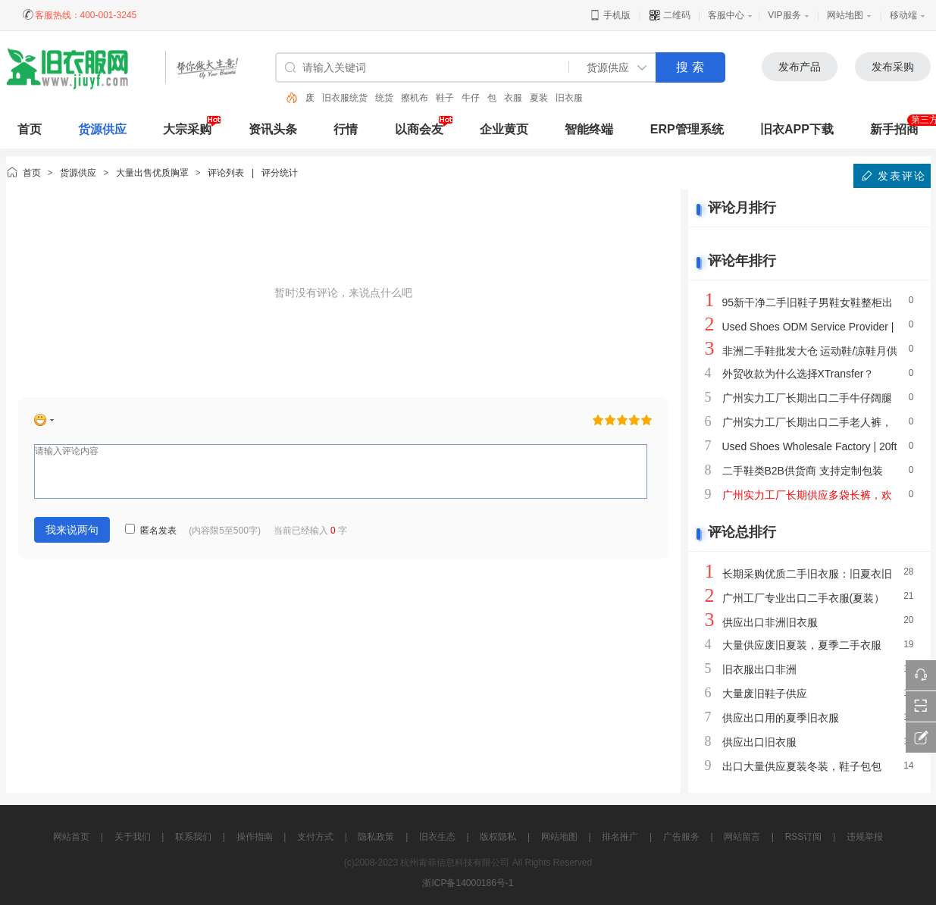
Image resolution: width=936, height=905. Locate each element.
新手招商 (894, 129)
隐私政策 (376, 836)
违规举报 (865, 836)
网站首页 (71, 836)
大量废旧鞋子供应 (764, 693)
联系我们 (193, 836)
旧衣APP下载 (797, 129)
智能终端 (589, 129)
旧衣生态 (437, 836)
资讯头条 (273, 129)
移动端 (903, 15)
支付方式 (315, 836)
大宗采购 (187, 129)
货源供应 (102, 129)
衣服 (513, 97)
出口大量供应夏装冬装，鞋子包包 (801, 766)
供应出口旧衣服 (759, 742)
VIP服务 (784, 15)
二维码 (669, 15)
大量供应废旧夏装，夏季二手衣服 (801, 645)
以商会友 (419, 129)
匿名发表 (150, 530)
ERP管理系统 (687, 129)
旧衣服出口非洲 (759, 669)
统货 (384, 97)
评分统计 (279, 173)
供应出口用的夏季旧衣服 (780, 718)
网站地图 (845, 15)
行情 (345, 129)
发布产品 (799, 67)
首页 (32, 173)
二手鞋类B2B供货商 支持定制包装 (802, 471)
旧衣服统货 (345, 97)
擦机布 (414, 97)
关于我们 (132, 836)
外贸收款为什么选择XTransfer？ (798, 374)
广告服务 (681, 836)
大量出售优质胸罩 (152, 173)
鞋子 (445, 97)
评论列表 (226, 173)
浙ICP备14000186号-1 (467, 883)
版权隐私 (498, 836)
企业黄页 (504, 129)
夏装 (539, 97)
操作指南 (254, 836)
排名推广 (620, 836)
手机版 (610, 15)
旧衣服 (569, 97)
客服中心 (726, 15)
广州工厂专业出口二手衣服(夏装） (803, 598)
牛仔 (471, 97)
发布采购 (893, 67)
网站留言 (742, 836)
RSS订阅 (803, 836)
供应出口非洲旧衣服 (770, 622)
